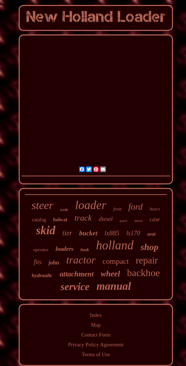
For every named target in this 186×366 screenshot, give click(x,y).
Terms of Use (96, 354)
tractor (80, 260)
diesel (106, 219)
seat (151, 234)
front (117, 209)
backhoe (143, 272)
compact (116, 261)
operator (41, 249)
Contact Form (95, 335)
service (74, 286)
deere (138, 220)
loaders (64, 249)
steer (42, 205)
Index (96, 315)
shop (150, 247)
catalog (39, 219)
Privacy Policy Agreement (95, 344)
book (85, 249)
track (83, 217)
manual (113, 286)
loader (90, 204)
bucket (88, 233)
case (155, 219)
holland (115, 245)
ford (135, 206)
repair (147, 260)
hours (155, 208)
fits (37, 262)
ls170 (133, 233)
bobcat (60, 219)
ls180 (64, 210)
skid (46, 230)
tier (67, 233)
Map (96, 325)
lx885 (111, 233)
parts (123, 220)
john (54, 263)
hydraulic (42, 275)
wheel (110, 273)
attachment (77, 274)
